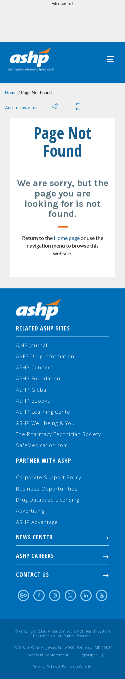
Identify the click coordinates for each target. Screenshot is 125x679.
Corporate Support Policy (48, 477)
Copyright (88, 655)
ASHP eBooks (33, 400)
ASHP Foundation (38, 378)
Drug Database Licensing (47, 499)
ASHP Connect (34, 367)
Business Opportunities (47, 488)
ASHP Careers (62, 556)
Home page (67, 238)
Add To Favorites (21, 107)
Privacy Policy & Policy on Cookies (62, 666)
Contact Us (62, 574)
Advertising (30, 510)
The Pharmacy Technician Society (58, 434)
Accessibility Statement (48, 655)
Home (11, 92)
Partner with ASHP (43, 460)
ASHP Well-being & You (45, 423)
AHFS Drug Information (45, 356)
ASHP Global (32, 389)
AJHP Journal (31, 345)
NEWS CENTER (62, 537)
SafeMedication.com (42, 445)
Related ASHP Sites (43, 328)
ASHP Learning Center (44, 411)
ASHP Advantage (37, 522)
